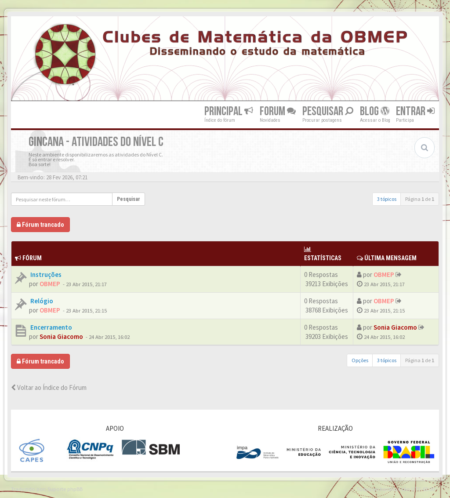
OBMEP (50, 284)
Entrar (415, 111)
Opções (360, 360)
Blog (374, 111)
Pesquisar (327, 111)
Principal (228, 111)
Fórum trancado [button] (40, 224)
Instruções (45, 274)
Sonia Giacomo (61, 336)
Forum (278, 111)
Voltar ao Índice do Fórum (49, 387)
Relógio (41, 301)
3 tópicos (386, 199)
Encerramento (50, 327)
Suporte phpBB (65, 488)
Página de (419, 199)
